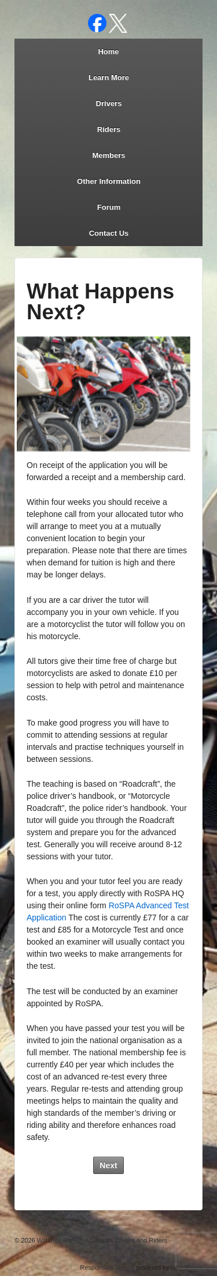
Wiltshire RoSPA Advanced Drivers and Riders (101, 1240)
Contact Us (109, 233)
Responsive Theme (107, 1267)
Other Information (109, 181)
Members (108, 155)
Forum (108, 207)
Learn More (109, 77)
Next (108, 1165)
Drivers (109, 103)
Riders (108, 129)
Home (108, 51)
